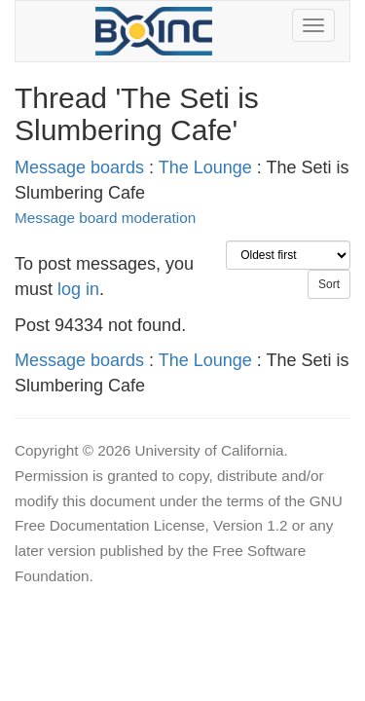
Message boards (79, 167)
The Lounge (205, 167)
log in (78, 289)
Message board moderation (105, 217)
